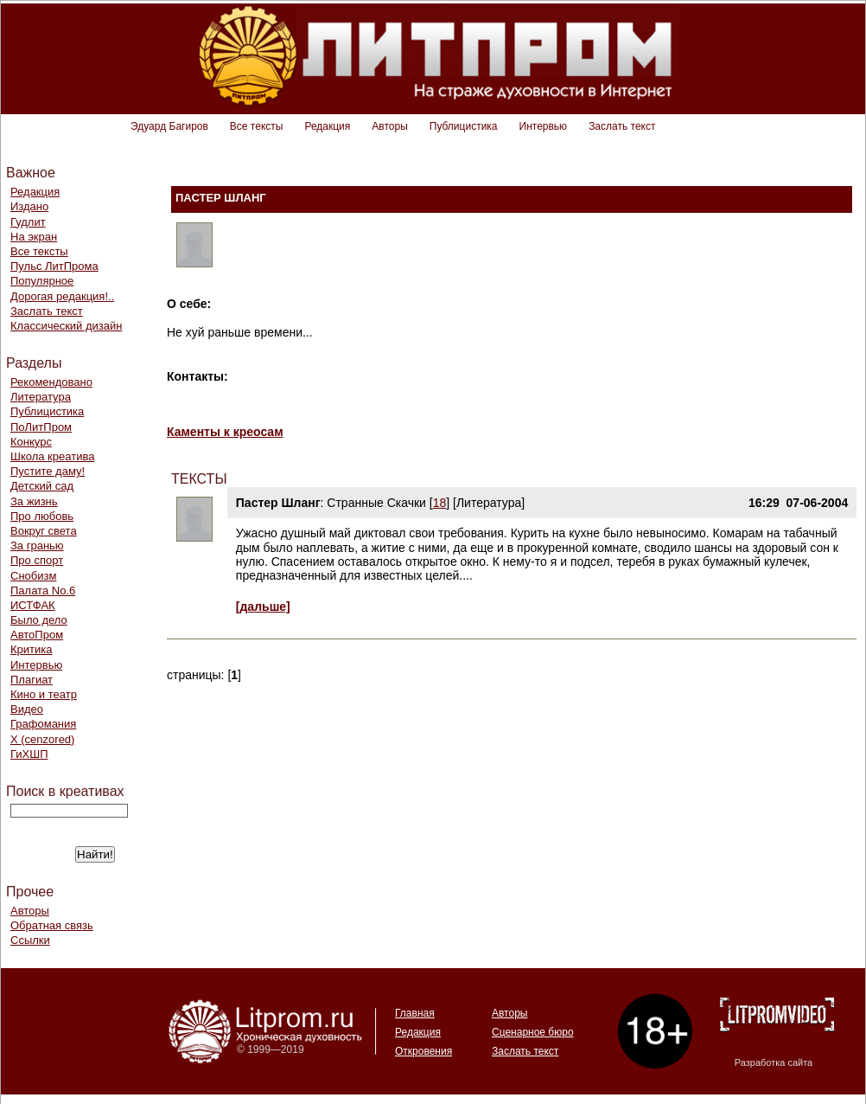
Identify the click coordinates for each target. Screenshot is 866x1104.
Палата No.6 (42, 590)
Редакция (327, 126)
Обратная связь (51, 925)
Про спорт (36, 560)
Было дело (38, 619)
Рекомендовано (51, 381)
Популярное (41, 280)
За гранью (37, 545)
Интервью (543, 126)
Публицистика (464, 126)
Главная (415, 1013)
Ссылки (30, 940)
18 (440, 503)
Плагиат (31, 679)
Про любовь (41, 516)
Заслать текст (622, 126)
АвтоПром (36, 634)
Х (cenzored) (42, 739)
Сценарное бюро (533, 1032)
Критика (31, 649)
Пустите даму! (47, 471)
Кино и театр (43, 694)
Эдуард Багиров (169, 126)
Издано (29, 206)
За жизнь (34, 501)
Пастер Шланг (278, 503)
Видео (26, 709)
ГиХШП (29, 754)
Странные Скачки (376, 503)
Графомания (43, 723)
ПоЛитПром (41, 426)
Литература (40, 396)
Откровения (423, 1051)
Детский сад (41, 485)
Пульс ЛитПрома (54, 266)
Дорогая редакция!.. (62, 296)
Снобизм (33, 575)
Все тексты (256, 126)
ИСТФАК (32, 605)
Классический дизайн (66, 325)
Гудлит (28, 221)
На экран (33, 236)
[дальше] (263, 606)
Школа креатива (52, 456)
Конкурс (31, 441)
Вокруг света (43, 530)
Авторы (389, 126)
